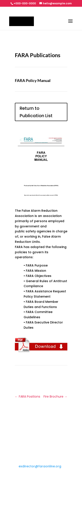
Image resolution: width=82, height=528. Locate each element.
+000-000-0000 (25, 3)
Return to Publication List (36, 112)
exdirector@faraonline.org (40, 466)
